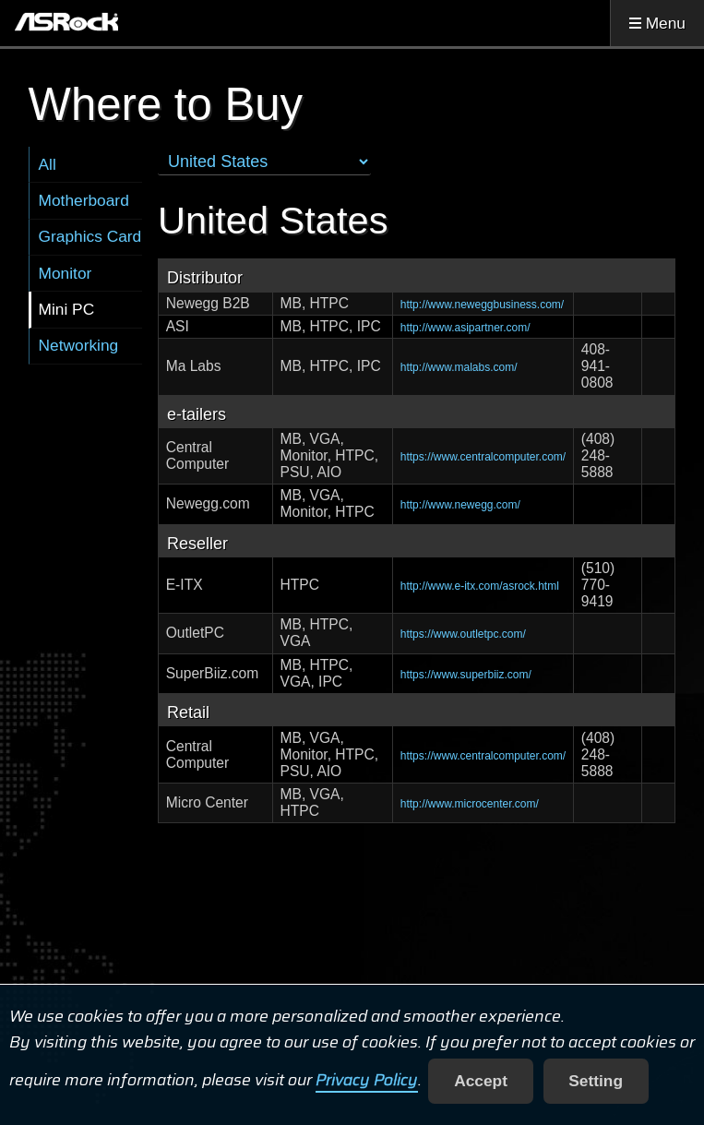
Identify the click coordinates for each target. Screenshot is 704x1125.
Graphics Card (90, 236)
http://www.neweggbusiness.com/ (482, 304)
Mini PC (67, 309)
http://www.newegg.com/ (460, 504)
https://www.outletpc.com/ (463, 634)
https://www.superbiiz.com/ (465, 674)
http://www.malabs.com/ (459, 367)
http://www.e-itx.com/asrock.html (479, 586)
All (47, 164)
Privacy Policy (367, 1081)
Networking (79, 345)
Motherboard (84, 200)
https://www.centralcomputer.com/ (483, 456)
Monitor (65, 273)
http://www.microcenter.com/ (469, 803)
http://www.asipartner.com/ (465, 327)
